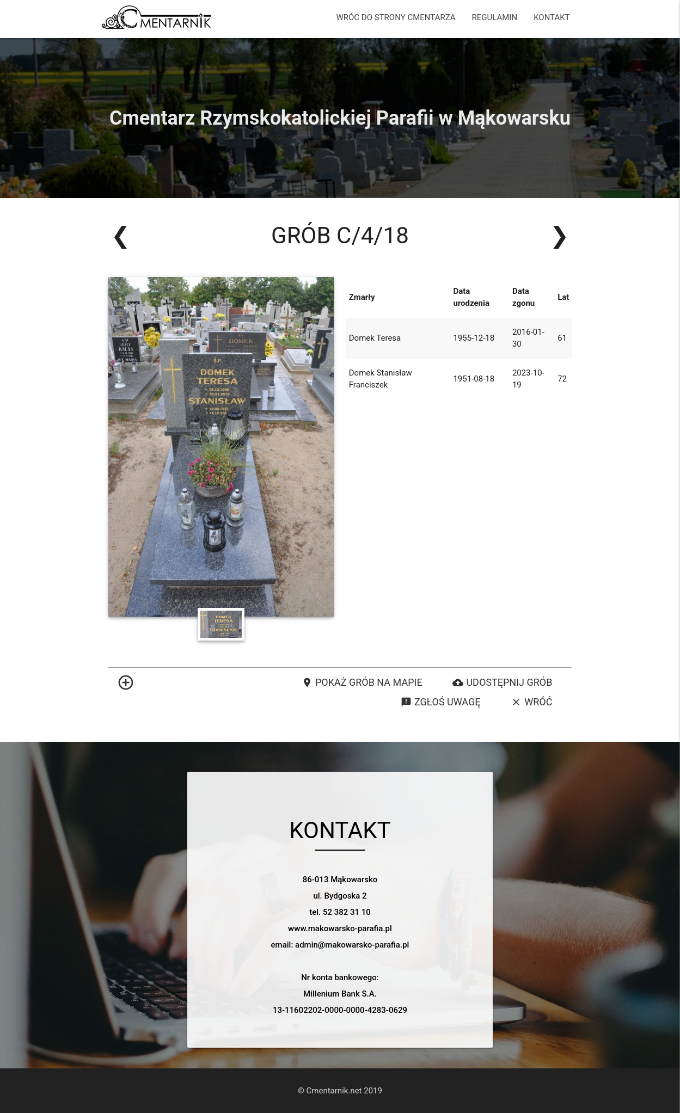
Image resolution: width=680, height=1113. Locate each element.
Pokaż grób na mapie (362, 682)
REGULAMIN (495, 17)
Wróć (531, 702)
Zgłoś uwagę (440, 702)
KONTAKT (552, 17)
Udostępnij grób (502, 682)
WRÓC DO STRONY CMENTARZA (396, 17)
